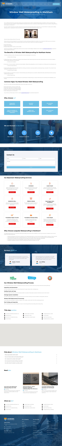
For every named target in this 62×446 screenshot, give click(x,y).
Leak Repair (35, 428)
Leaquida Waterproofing (25, 92)
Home (18, 14)
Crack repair (49, 421)
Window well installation (51, 434)
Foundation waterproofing (51, 425)
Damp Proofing (35, 423)
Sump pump (49, 432)
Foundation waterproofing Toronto (52, 428)
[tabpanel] (17, 260)
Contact (23, 428)
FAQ (22, 432)
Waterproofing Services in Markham (25, 14)
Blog (22, 430)
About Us (23, 423)
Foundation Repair (36, 430)
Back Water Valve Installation (37, 434)
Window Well (35, 437)
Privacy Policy (24, 425)
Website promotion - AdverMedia (9, 444)
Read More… (12, 192)
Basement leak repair (50, 430)
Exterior (34, 421)
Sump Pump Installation (37, 432)
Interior (34, 425)
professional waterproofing (47, 48)
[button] (31, 335)
